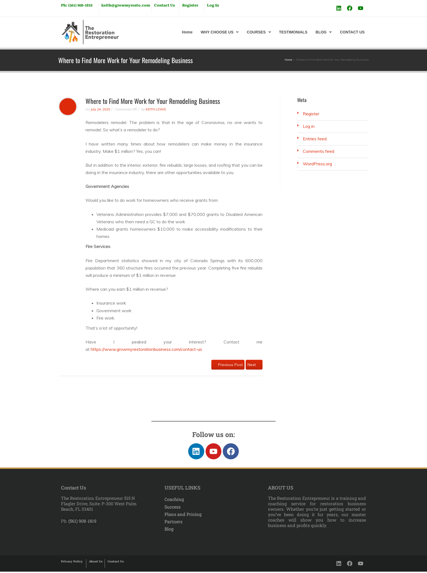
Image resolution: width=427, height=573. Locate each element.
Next (254, 364)
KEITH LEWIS (156, 109)
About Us (96, 562)
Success (172, 508)
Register (190, 5)
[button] (220, 32)
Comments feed (318, 151)
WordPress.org (317, 163)
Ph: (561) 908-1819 (76, 5)
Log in (309, 126)
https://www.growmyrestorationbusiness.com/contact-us (146, 349)
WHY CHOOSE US (220, 32)
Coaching (174, 500)
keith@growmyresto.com (125, 5)
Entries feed (315, 138)
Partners (173, 523)
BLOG (324, 32)
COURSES (259, 32)
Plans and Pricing (183, 515)
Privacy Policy (72, 562)
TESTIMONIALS (293, 32)
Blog (168, 530)
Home (187, 32)
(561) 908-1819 (81, 522)
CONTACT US (352, 32)
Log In (213, 5)
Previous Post (228, 364)
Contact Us (164, 5)
